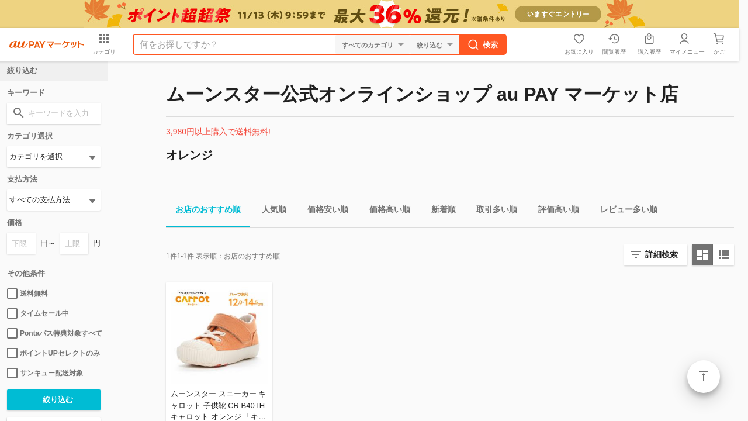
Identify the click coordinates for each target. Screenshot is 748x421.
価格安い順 (323, 211)
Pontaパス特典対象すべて (54, 333)
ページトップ (703, 376)
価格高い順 (385, 211)
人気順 (269, 211)
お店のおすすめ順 (203, 211)
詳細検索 (661, 254)
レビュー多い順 (624, 211)
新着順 (439, 211)
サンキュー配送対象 (45, 373)
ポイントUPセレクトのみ (53, 353)
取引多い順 (492, 211)
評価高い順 (554, 211)
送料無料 (27, 293)
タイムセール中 (38, 313)
